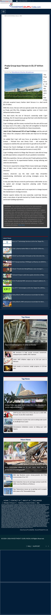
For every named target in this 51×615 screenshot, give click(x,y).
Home (6, 500)
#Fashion (23, 72)
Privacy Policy (10, 503)
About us (26, 500)
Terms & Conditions (26, 503)
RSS (38, 503)
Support (36, 546)
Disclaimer (37, 500)
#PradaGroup (30, 72)
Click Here (21, 225)
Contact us (15, 500)
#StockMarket (16, 72)
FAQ (29, 546)
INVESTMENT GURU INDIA (21, 538)
